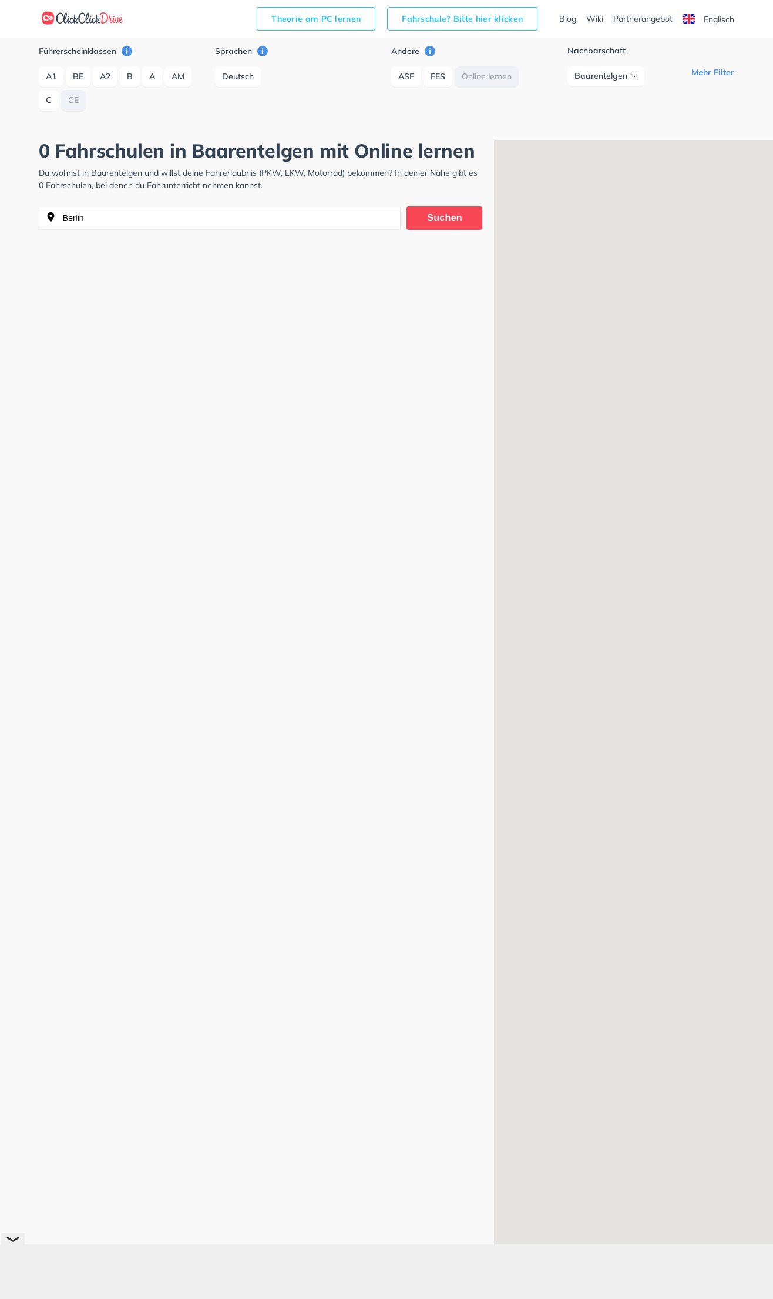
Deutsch (238, 76)
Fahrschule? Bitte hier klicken (462, 19)
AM (178, 76)
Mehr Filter (712, 72)
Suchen (444, 218)
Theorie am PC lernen (316, 19)
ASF (406, 76)
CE (73, 100)
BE (78, 76)
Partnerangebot (643, 19)
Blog (567, 19)
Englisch (708, 19)
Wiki (594, 19)
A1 (51, 76)
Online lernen (487, 76)
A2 (105, 76)
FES (438, 76)
